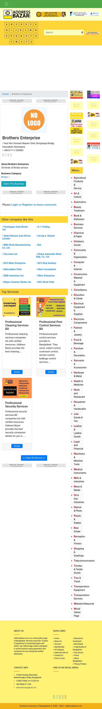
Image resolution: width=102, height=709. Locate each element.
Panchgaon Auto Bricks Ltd (15, 228)
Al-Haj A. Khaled (45, 235)
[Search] (62, 32)
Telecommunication (84, 560)
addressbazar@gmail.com (26, 688)
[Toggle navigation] (6, 4)
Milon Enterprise (45, 275)
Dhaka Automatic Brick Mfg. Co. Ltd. (48, 255)
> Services (57, 644)
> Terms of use (59, 658)
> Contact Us (58, 655)
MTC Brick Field (45, 282)
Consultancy (80, 289)
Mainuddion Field (12, 269)
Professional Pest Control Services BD (50, 325)
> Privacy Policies (79, 664)
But (38, 244)
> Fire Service (78, 653)
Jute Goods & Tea (78, 417)
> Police (76, 655)
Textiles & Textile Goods (78, 569)
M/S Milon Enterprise (14, 263)
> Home (56, 638)
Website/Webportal (84, 603)
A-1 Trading (43, 226)
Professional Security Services (16, 404)
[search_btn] (82, 32)
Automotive (80, 202)
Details (17, 372)
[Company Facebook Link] (3, 155)
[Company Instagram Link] (8, 155)
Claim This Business (13, 183)
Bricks (4, 177)
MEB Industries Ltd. (13, 275)
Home (5, 94)
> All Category (58, 650)
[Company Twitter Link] (5, 155)
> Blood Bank (78, 644)
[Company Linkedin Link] (11, 155)
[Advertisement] (51, 67)
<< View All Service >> (34, 457)
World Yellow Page (77, 612)
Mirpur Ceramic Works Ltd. (16, 282)
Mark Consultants (46, 269)
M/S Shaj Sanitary (46, 263)
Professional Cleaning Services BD (17, 325)
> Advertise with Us (60, 653)
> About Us (57, 641)
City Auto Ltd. (10, 254)
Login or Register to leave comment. (34, 204)
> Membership (58, 647)
